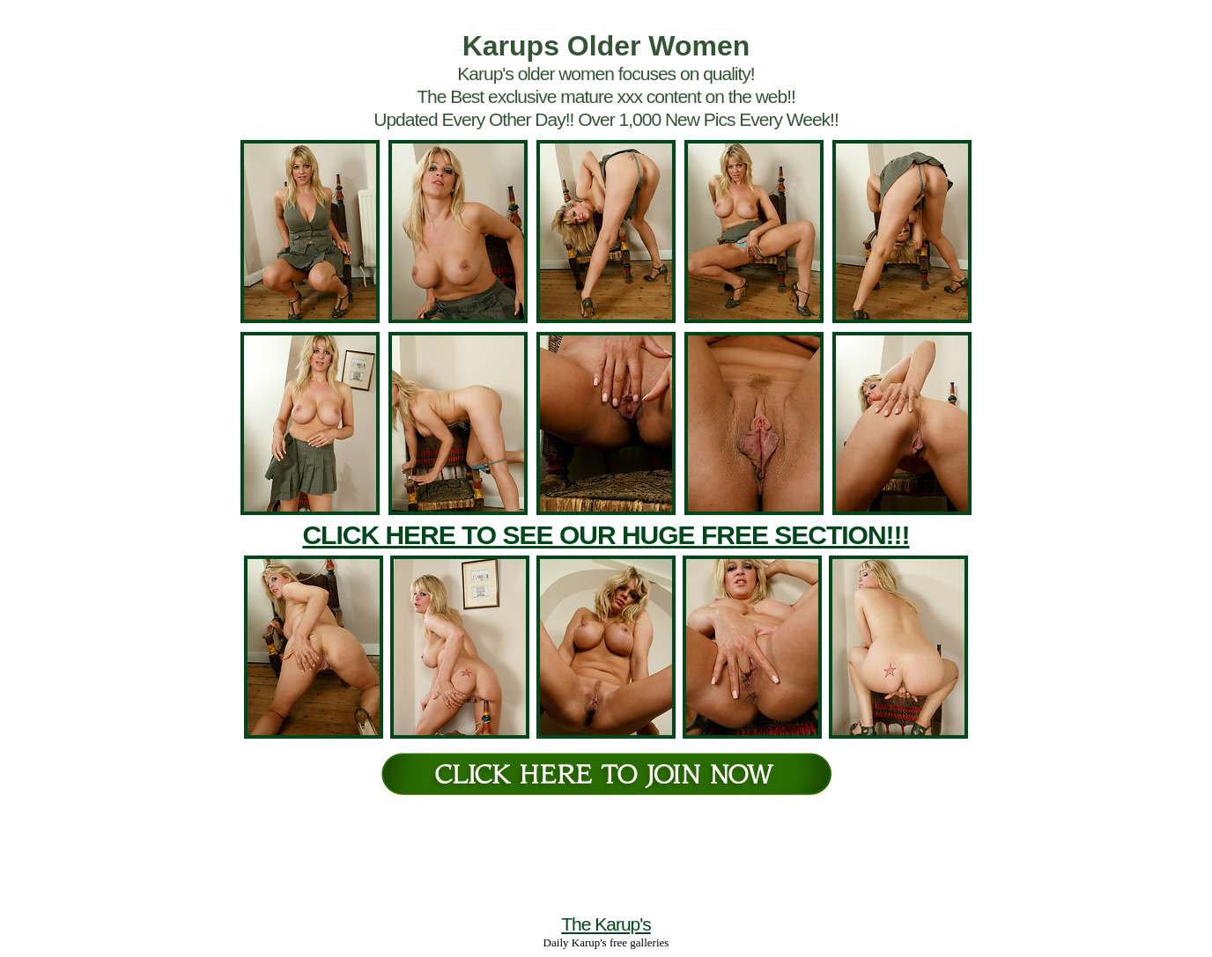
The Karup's (606, 924)
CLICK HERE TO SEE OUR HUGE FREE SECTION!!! (605, 534)
